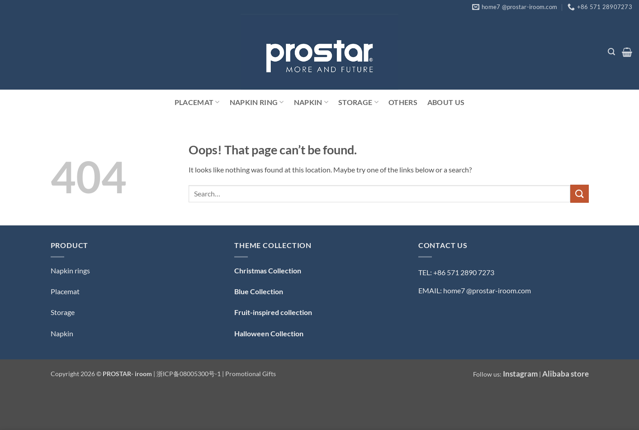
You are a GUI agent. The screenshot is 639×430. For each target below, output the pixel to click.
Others (402, 102)
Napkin (311, 102)
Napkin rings (70, 270)
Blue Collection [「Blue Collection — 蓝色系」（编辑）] (258, 291)
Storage (358, 102)
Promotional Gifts (250, 373)
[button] (611, 52)
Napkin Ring (257, 102)
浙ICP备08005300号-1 (189, 373)
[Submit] (579, 193)
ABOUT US (446, 102)
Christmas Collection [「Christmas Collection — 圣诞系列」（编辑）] (267, 270)
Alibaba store (565, 373)
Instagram (520, 373)
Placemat (197, 102)
